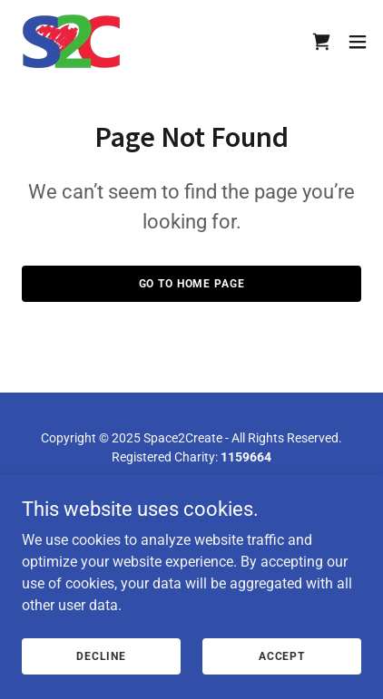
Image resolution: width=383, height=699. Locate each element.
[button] (357, 42)
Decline (101, 655)
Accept (282, 655)
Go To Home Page (192, 283)
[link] (71, 41)
